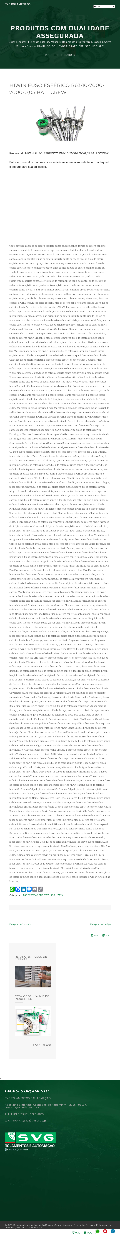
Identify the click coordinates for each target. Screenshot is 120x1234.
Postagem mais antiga (100, 924)
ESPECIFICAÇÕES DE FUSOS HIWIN (43, 895)
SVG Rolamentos (18, 4)
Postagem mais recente (20, 924)
